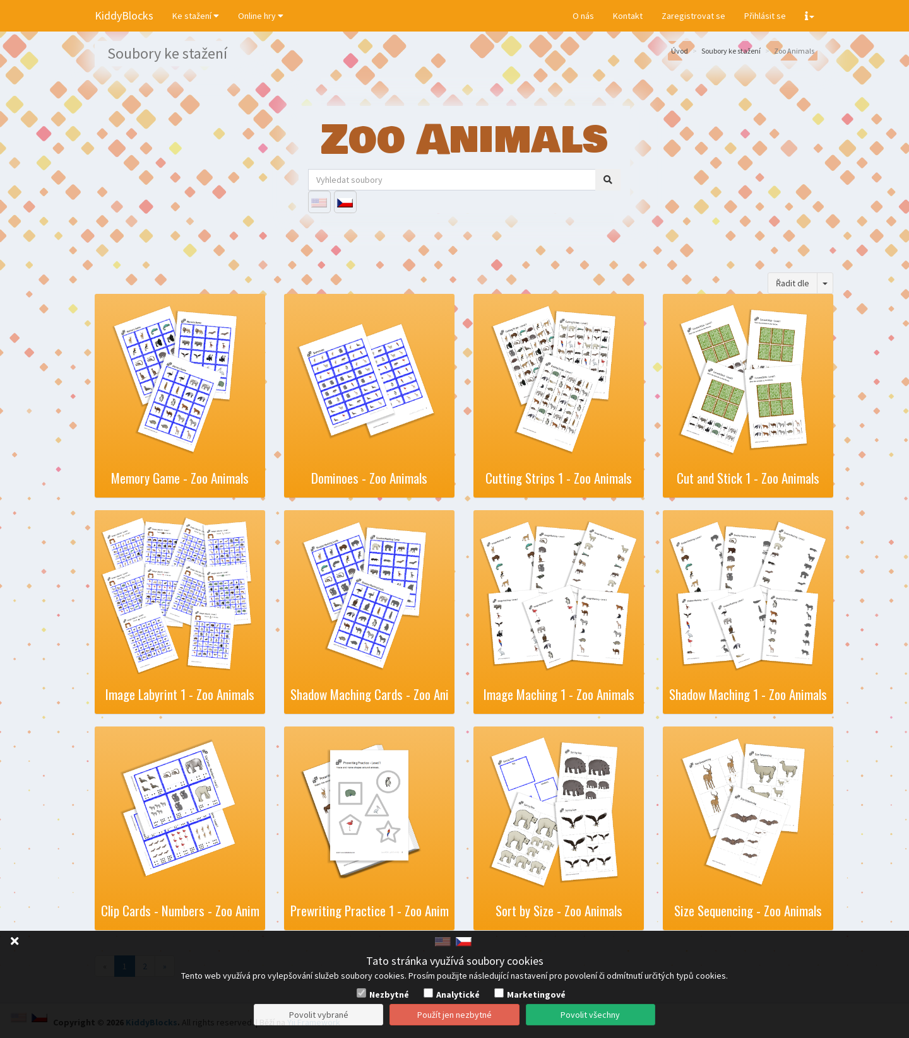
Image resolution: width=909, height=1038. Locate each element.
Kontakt (628, 15)
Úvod (679, 50)
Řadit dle (792, 283)
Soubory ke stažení (731, 50)
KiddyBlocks (124, 15)
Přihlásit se (765, 15)
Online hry (260, 15)
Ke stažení (195, 15)
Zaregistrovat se (693, 15)
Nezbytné (389, 994)
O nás (583, 15)
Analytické (458, 994)
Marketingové (536, 994)
